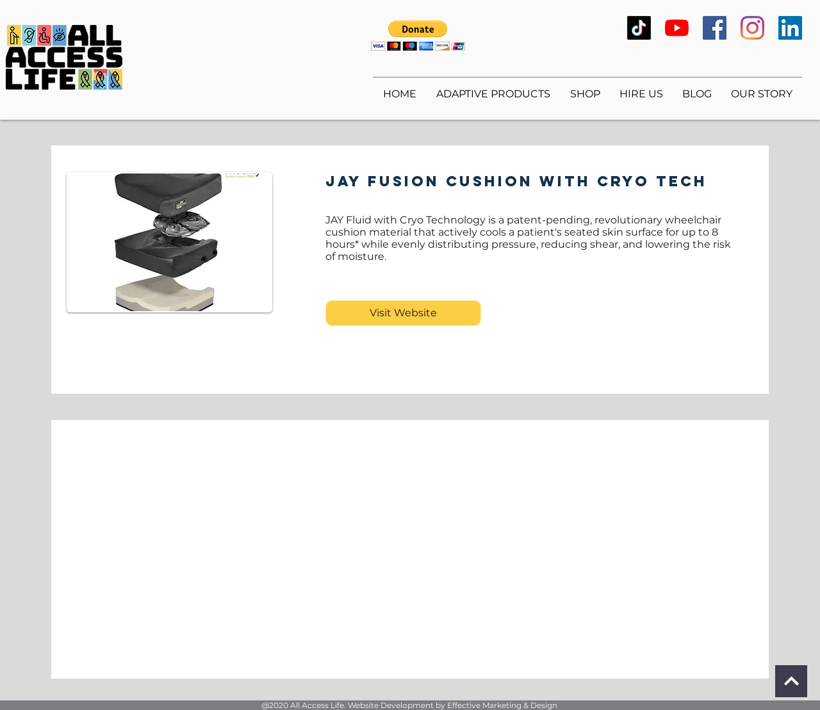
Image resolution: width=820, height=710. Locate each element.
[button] (418, 35)
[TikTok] (639, 28)
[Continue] (791, 681)
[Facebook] (714, 28)
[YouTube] (677, 28)
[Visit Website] (403, 313)
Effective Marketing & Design (502, 705)
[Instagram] (752, 28)
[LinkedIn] (790, 28)
